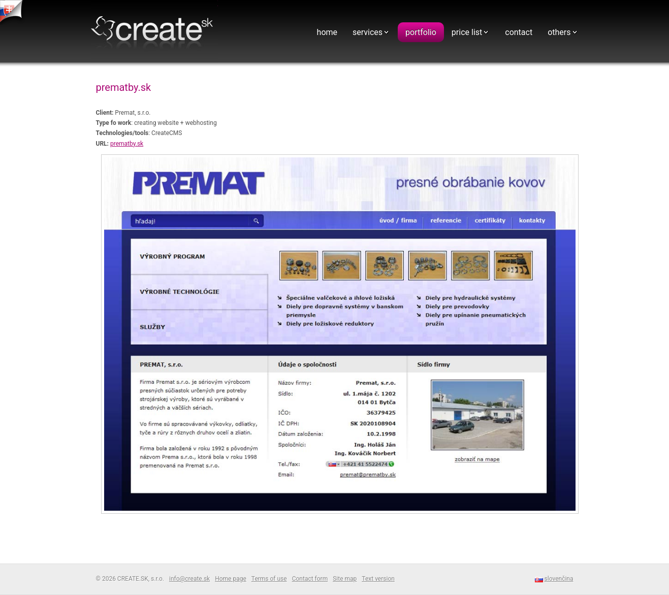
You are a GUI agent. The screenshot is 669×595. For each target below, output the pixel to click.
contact (518, 32)
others (559, 32)
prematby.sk (126, 143)
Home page (230, 578)
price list (467, 32)
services (368, 32)
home (327, 32)
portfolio (420, 32)
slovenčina (559, 578)
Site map (345, 578)
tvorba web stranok (12, 12)
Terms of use (269, 578)
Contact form (310, 578)
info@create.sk (189, 578)
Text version (378, 578)
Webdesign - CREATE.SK (154, 32)
